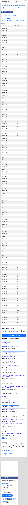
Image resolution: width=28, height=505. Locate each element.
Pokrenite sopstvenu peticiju (14, 335)
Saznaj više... (5, 483)
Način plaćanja (5, 489)
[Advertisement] (9, 468)
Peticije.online (5, 1)
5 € (3, 485)
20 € (12, 485)
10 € (8, 485)
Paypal (5, 491)
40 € (4, 487)
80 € (8, 487)
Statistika (22, 18)
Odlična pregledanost (19, 20)
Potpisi (6, 18)
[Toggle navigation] (25, 1)
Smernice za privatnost (7, 20)
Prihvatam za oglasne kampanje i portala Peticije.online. (9, 500)
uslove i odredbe (11, 498)
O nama (5, 454)
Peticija (4, 15)
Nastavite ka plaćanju (7, 495)
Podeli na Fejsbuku (7, 12)
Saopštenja (12, 15)
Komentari (15, 18)
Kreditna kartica (7, 492)
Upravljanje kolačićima (8, 453)
